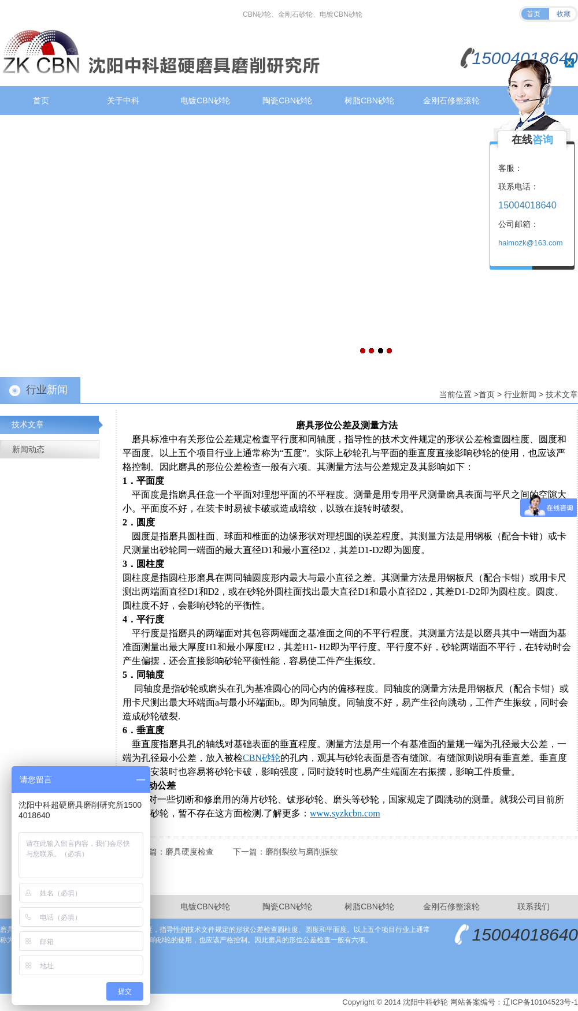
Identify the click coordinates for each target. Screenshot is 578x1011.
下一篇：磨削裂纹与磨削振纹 (285, 851)
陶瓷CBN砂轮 (287, 100)
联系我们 (533, 906)
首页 (533, 14)
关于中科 (123, 100)
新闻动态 (28, 449)
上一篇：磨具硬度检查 (173, 851)
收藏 (563, 14)
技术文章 (562, 394)
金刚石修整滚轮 (451, 100)
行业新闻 (520, 394)
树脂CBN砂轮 (369, 100)
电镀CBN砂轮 (205, 100)
